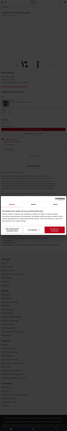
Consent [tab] (12, 204)
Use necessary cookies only (12, 230)
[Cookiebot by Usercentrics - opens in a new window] (56, 199)
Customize (33, 230)
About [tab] (55, 204)
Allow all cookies (54, 230)
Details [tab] (33, 204)
